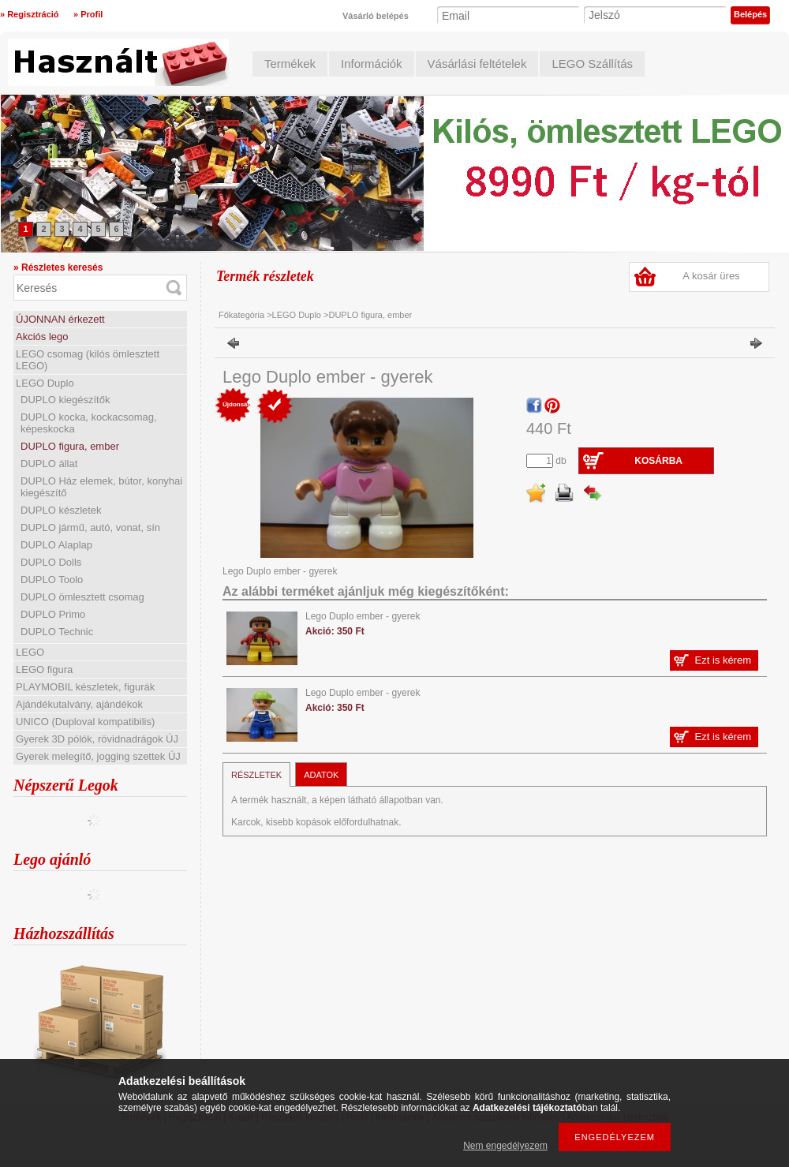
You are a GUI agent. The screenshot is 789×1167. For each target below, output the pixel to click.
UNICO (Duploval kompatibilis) (85, 722)
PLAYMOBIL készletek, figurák (85, 687)
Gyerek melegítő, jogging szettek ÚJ (98, 756)
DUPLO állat (49, 463)
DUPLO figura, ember (70, 446)
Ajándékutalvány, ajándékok (79, 704)
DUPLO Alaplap (56, 545)
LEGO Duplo (45, 383)
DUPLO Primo (53, 614)
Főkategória (241, 315)
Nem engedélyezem (505, 1145)
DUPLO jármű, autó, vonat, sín (90, 527)
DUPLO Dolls (51, 562)
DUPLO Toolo (52, 579)
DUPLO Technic (57, 632)
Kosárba (658, 460)
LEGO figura (44, 669)
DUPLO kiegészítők (65, 400)
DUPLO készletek (61, 510)
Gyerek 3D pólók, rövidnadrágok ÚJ (97, 739)
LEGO (30, 652)
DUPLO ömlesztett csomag (82, 597)
